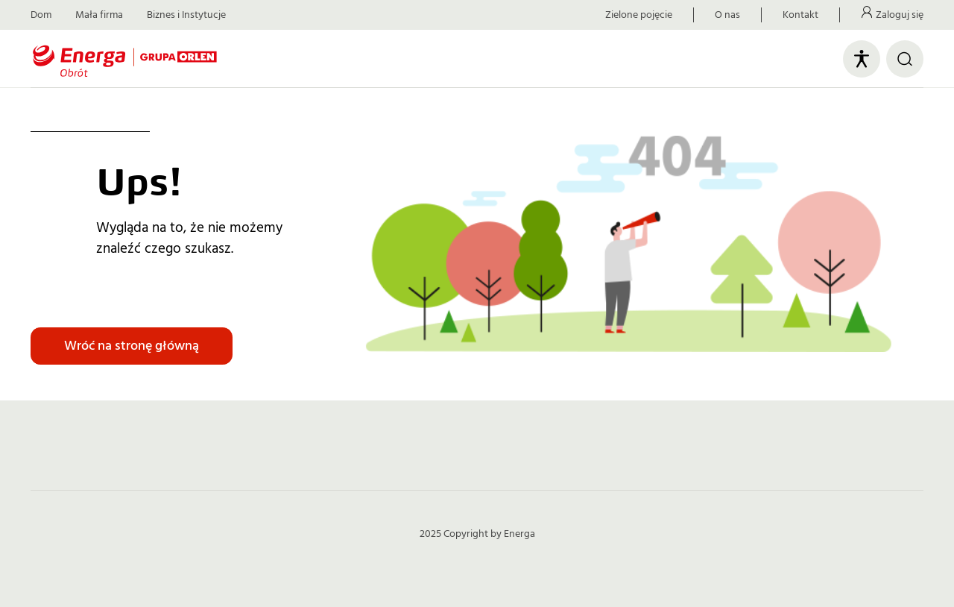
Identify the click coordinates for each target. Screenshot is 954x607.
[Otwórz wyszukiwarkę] (904, 59)
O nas (727, 14)
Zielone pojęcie (638, 14)
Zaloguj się (899, 14)
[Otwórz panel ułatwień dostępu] (861, 59)
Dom (41, 14)
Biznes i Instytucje (186, 14)
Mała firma (99, 14)
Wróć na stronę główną (131, 345)
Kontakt (800, 14)
